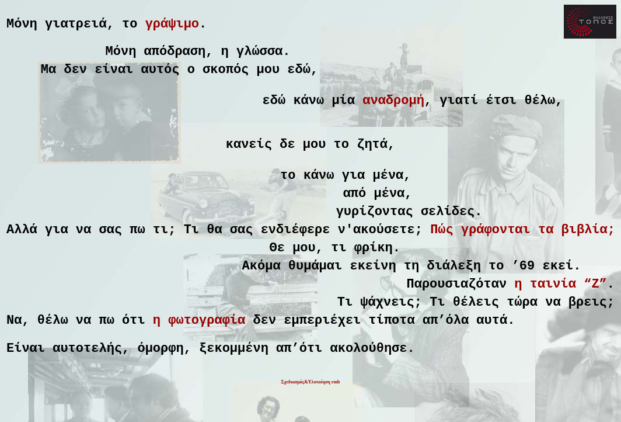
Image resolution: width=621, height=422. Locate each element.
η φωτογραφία (199, 360)
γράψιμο (172, 25)
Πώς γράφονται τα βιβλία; (522, 255)
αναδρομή (393, 111)
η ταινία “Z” (560, 318)
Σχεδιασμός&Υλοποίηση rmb (310, 414)
